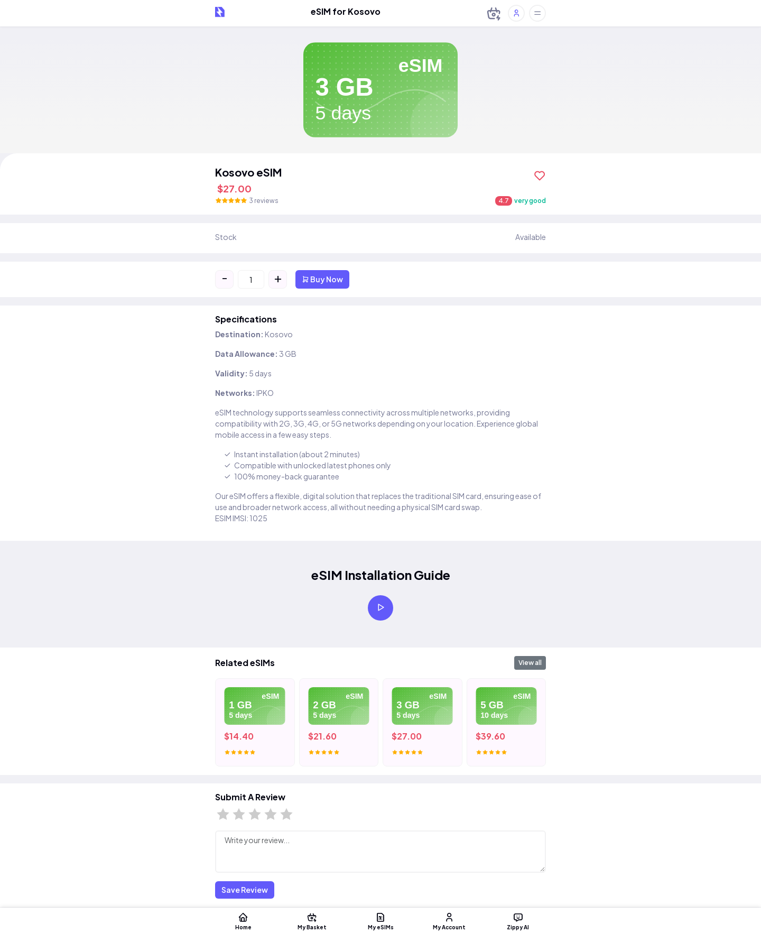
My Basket (311, 921)
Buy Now (322, 279)
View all (530, 663)
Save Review (244, 889)
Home (243, 921)
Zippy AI (518, 921)
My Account (449, 921)
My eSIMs (380, 921)
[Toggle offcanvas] (537, 13)
